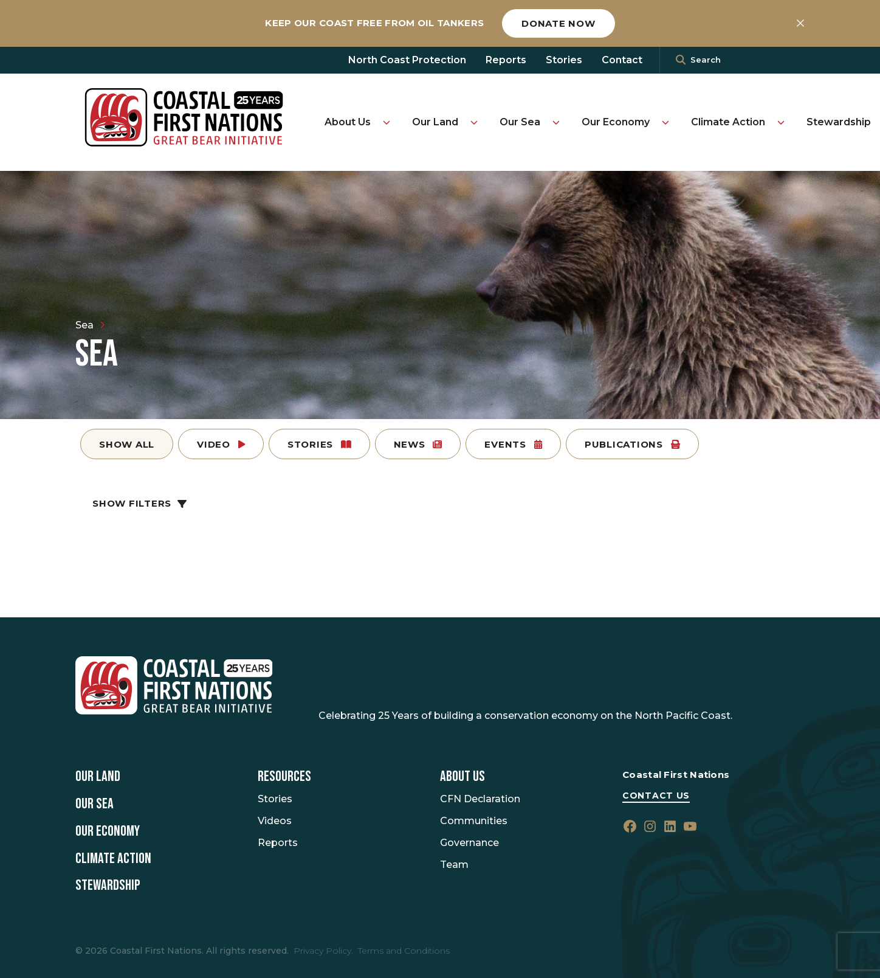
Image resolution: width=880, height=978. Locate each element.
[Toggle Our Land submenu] (474, 122)
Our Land (435, 122)
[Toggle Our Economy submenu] (665, 122)
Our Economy (616, 122)
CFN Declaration (480, 799)
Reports (506, 60)
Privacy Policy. (323, 950)
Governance (469, 842)
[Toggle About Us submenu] (386, 122)
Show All (126, 444)
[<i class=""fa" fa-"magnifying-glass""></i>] (681, 60)
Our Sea (520, 122)
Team (454, 864)
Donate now (558, 23)
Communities (473, 821)
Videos (275, 821)
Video (221, 444)
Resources (284, 776)
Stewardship (838, 122)
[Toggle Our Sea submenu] (556, 122)
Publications (632, 444)
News (418, 444)
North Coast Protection (407, 60)
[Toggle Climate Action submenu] (781, 122)
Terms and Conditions (404, 950)
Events (512, 444)
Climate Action (728, 122)
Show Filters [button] (139, 503)
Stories (564, 60)
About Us (348, 122)
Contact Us (656, 795)
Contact (622, 60)
